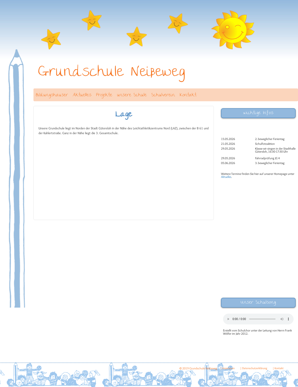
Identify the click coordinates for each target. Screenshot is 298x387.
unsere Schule (132, 95)
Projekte (104, 95)
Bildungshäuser (52, 95)
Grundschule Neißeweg (111, 73)
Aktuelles (82, 95)
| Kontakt (278, 368)
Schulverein (163, 95)
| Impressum (227, 368)
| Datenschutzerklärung (253, 368)
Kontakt (188, 95)
